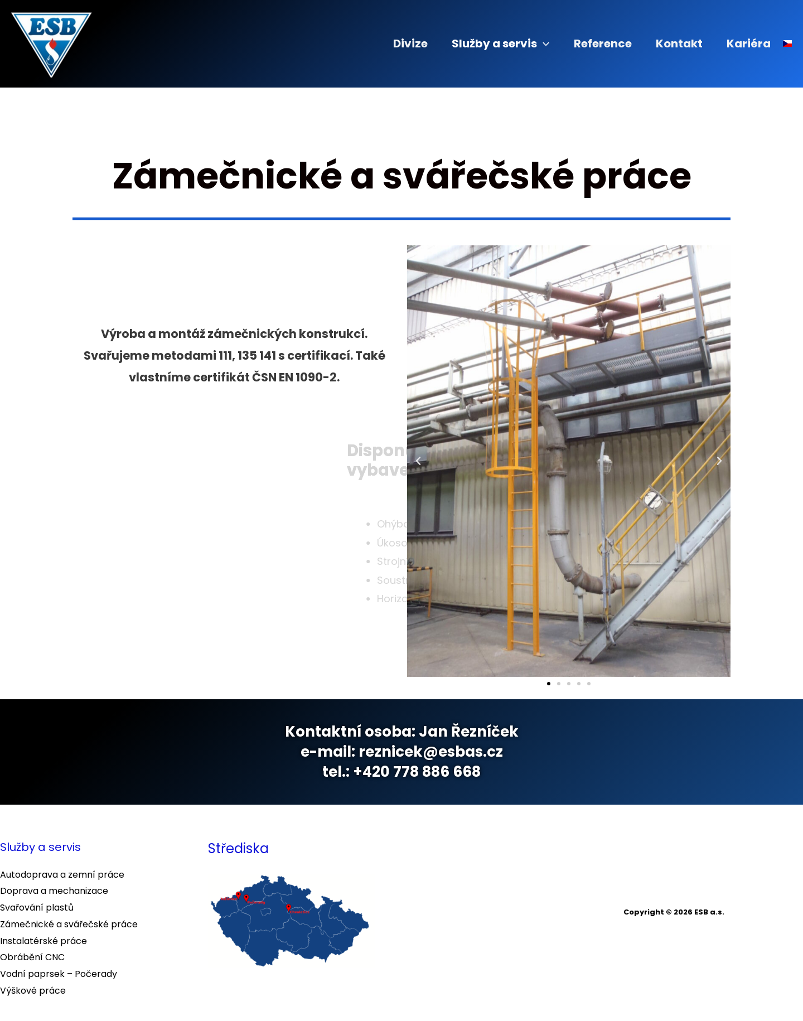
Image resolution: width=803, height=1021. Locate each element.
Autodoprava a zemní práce (62, 874)
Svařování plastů (37, 907)
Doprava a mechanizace (54, 890)
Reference (593, 43)
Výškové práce (33, 990)
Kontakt (673, 43)
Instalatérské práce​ (43, 941)
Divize (393, 43)
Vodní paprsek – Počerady (58, 973)
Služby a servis (487, 43)
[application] (530, 43)
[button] (418, 461)
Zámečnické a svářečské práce (69, 924)
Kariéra (747, 43)
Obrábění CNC (32, 957)
